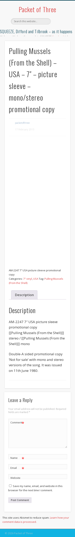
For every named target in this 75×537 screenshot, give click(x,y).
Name (17, 457)
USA (35, 278)
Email (17, 467)
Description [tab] (24, 294)
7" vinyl (27, 278)
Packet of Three (37, 9)
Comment (17, 422)
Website (15, 478)
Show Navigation (61, 36)
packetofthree (22, 123)
